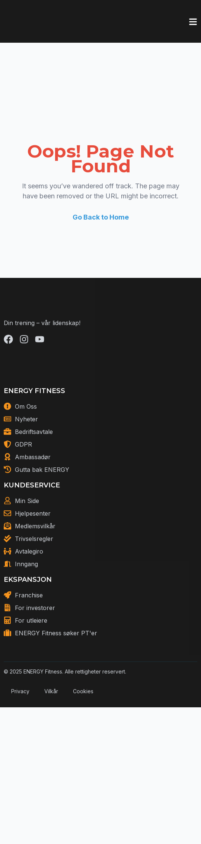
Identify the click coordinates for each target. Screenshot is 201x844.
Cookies (83, 717)
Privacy (20, 717)
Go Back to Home (101, 217)
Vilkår (51, 717)
